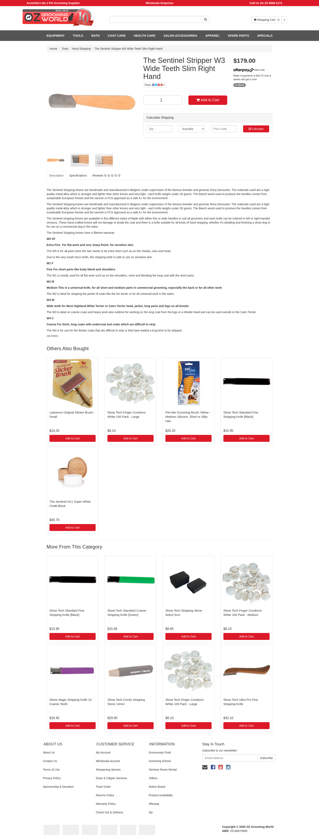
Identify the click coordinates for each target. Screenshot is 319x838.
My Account (103, 752)
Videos (153, 778)
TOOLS (78, 35)
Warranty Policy (106, 803)
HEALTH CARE (144, 35)
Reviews (106, 175)
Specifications (78, 175)
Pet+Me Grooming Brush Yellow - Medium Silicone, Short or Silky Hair (187, 417)
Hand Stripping (81, 48)
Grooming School (160, 761)
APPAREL (212, 35)
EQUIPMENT (56, 35)
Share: (154, 84)
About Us (49, 752)
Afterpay (154, 803)
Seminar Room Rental (163, 769)
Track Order (103, 786)
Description (56, 175)
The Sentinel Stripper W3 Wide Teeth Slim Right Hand (128, 48)
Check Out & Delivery (109, 812)
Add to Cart (207, 100)
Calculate (256, 129)
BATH (95, 35)
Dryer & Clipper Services (111, 778)
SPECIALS (264, 35)
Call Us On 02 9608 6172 (265, 3)
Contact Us (50, 761)
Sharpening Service (108, 769)
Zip (151, 812)
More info (248, 70)
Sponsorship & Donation (58, 786)
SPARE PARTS (238, 35)
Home (53, 48)
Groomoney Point (160, 752)
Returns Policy (105, 795)
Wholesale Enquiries (160, 3)
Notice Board (157, 786)
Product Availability (161, 795)
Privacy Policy (52, 778)
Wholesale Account (108, 761)
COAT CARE (117, 35)
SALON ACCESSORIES (180, 35)
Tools (65, 48)
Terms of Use (51, 769)
